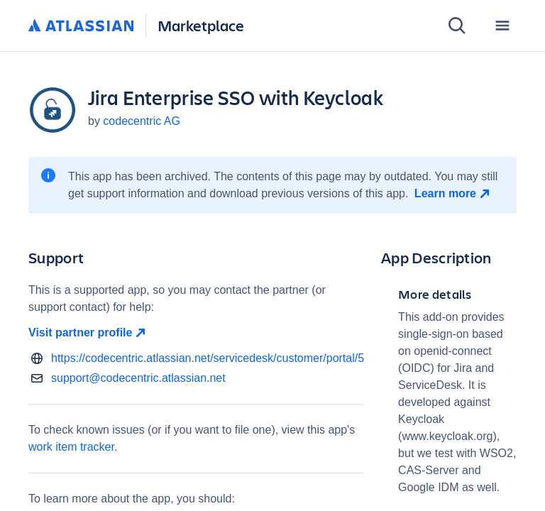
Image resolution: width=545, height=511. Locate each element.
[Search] (457, 25)
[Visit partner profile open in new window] (196, 332)
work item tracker (71, 447)
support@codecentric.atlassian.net (138, 378)
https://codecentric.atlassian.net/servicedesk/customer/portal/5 (207, 358)
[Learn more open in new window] (453, 193)
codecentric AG (141, 121)
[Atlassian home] (81, 26)
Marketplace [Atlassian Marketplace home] (201, 25)
